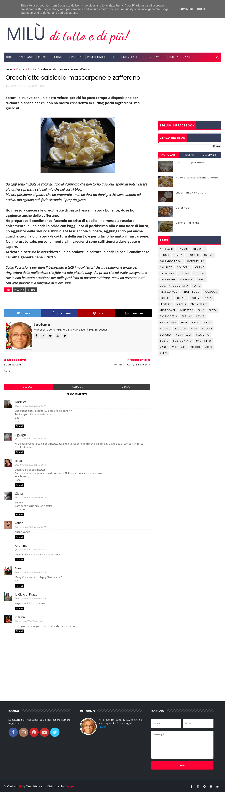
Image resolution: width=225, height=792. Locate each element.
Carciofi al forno (188, 223)
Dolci (114, 57)
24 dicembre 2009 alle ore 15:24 (31, 598)
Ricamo (165, 328)
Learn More (185, 9)
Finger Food (190, 291)
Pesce (200, 316)
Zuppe (164, 353)
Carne (208, 255)
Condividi (61, 313)
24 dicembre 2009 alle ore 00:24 (31, 527)
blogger (28, 386)
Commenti (135, 313)
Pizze (184, 322)
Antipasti (26, 57)
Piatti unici (168, 322)
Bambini (183, 249)
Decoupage (168, 279)
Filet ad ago (168, 291)
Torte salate (182, 340)
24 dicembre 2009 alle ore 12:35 (31, 549)
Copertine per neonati (192, 162)
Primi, (42, 85)
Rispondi (19, 426)
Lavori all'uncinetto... (191, 192)
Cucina (184, 273)
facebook (77, 386)
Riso (194, 328)
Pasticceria (168, 316)
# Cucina (19, 289)
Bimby (178, 255)
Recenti (190, 155)
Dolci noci (183, 207)
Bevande (199, 249)
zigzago (20, 435)
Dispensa (186, 279)
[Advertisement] (189, 92)
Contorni (75, 57)
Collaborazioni (182, 57)
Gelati (181, 298)
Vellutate (179, 347)
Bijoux (164, 255)
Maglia (181, 304)
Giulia (19, 494)
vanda (19, 523)
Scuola (207, 328)
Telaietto (202, 334)
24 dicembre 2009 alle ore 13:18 (31, 572)
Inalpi (208, 298)
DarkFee (21, 402)
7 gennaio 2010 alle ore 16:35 (30, 620)
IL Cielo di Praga (26, 594)
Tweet (24, 313)
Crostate (167, 273)
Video (208, 347)
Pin (98, 313)
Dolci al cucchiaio (174, 285)
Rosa (18, 461)
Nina (18, 568)
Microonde (168, 310)
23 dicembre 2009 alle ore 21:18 (31, 464)
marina (20, 617)
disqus (126, 386)
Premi (196, 322)
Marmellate (199, 304)
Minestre (186, 310)
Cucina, (34, 85)
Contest (166, 267)
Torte (164, 340)
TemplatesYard (35, 786)
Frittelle (166, 298)
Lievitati (130, 57)
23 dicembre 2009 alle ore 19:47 (31, 405)
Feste (196, 285)
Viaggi (195, 347)
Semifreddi (183, 334)
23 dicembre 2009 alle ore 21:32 (31, 497)
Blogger (69, 786)
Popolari (168, 155)
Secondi (57, 57)
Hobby (147, 57)
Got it (201, 9)
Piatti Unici (96, 57)
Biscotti (193, 255)
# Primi (31, 289)
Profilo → (104, 727)
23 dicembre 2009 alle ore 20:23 (31, 438)
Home (10, 57)
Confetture (195, 261)
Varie (160, 57)
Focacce (210, 291)
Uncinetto (203, 340)
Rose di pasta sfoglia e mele (197, 177)
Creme (199, 267)
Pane (201, 310)
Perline (187, 316)
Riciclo (180, 328)
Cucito (199, 273)
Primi (42, 57)
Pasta (213, 310)
